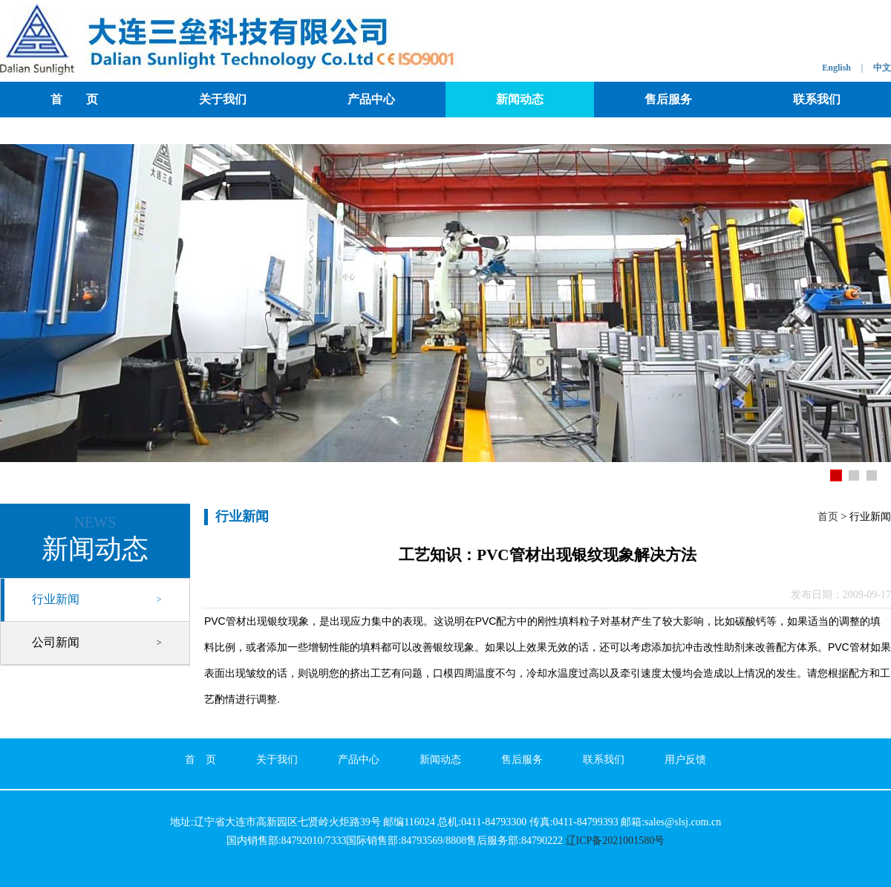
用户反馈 (685, 759)
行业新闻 (55, 599)
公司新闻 (55, 642)
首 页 (74, 99)
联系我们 (817, 99)
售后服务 (668, 99)
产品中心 (371, 99)
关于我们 (223, 99)
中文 (882, 67)
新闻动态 (520, 99)
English (836, 67)
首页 (827, 516)
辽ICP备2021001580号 (615, 840)
